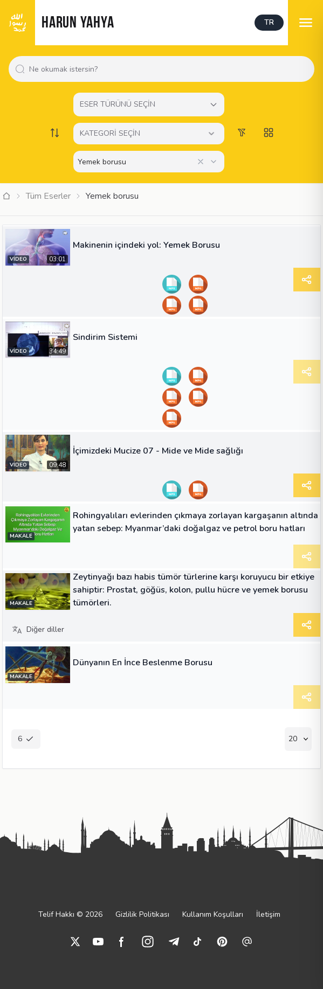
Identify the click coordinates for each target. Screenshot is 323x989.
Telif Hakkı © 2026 (70, 914)
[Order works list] (55, 132)
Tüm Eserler (48, 196)
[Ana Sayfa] (6, 196)
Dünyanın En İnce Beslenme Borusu (142, 662)
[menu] (305, 22)
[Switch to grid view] (268, 132)
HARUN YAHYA (78, 23)
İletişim (268, 914)
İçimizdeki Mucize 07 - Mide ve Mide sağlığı (158, 451)
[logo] (17, 22)
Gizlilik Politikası (142, 914)
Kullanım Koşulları (212, 914)
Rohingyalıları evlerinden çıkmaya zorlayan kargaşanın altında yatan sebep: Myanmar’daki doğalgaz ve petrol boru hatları (195, 522)
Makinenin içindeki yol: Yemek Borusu (146, 245)
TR (269, 22)
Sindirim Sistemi (105, 337)
